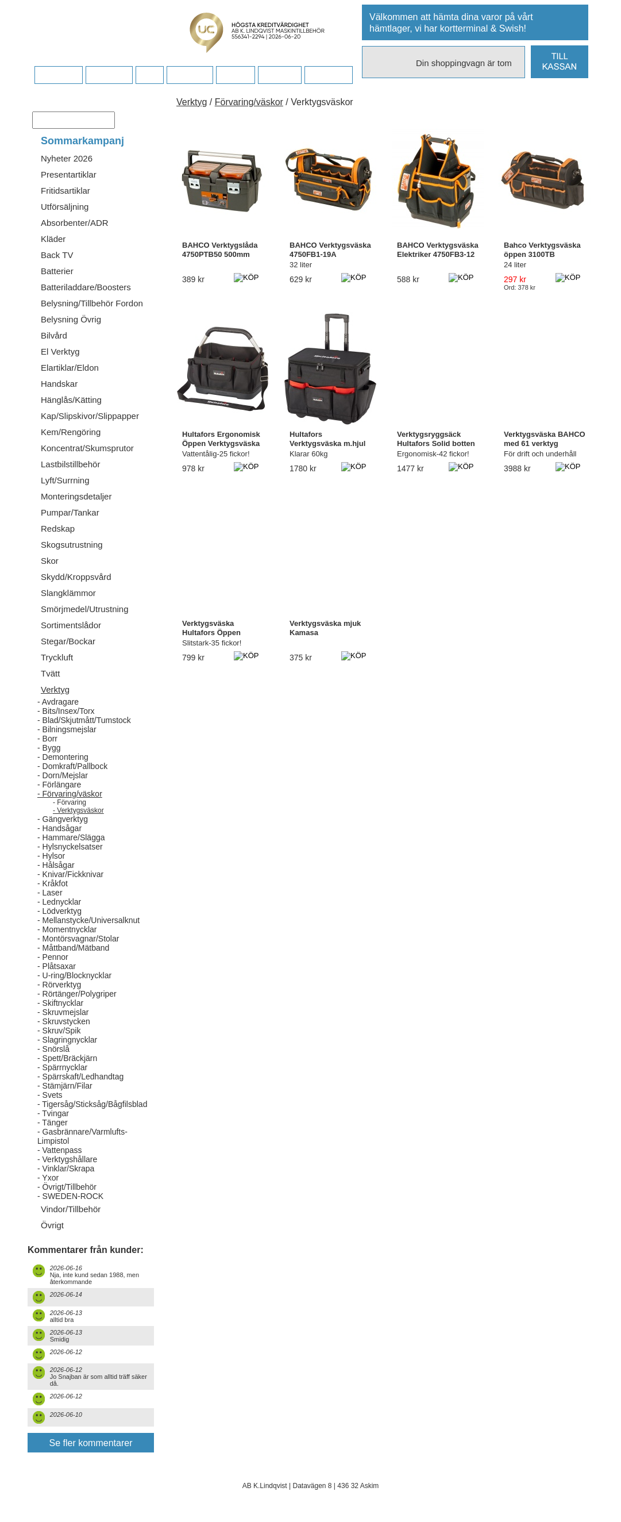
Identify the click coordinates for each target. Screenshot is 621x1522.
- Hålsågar (56, 865)
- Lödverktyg (59, 911)
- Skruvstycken (63, 1021)
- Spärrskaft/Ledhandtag (80, 1076)
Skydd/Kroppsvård (76, 577)
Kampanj (279, 75)
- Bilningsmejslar (67, 729)
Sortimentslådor (71, 625)
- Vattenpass (59, 1150)
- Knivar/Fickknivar (70, 874)
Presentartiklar (69, 174)
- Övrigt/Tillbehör (67, 1187)
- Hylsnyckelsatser (70, 846)
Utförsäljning (64, 207)
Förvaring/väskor (249, 102)
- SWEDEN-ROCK (70, 1196)
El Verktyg (60, 351)
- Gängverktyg (62, 819)
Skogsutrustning (72, 544)
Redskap (58, 528)
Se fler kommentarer (91, 1443)
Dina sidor (328, 75)
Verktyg (55, 689)
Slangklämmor (68, 593)
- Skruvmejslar (62, 1012)
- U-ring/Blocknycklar (74, 975)
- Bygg (48, 747)
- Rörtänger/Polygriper (77, 993)
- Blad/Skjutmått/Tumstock (84, 720)
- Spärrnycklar (62, 1067)
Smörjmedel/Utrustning (85, 609)
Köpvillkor (108, 75)
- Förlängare (59, 784)
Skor (50, 561)
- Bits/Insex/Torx (66, 711)
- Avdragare (58, 701)
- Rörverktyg (59, 984)
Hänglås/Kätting (71, 400)
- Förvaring (69, 802)
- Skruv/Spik (58, 1030)
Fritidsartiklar (65, 190)
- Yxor (48, 1177)
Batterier (57, 271)
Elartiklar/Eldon (70, 367)
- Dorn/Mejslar (62, 775)
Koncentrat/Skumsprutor (87, 448)
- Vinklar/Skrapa (65, 1168)
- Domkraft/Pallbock (72, 766)
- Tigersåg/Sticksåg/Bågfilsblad (92, 1104)
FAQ (149, 75)
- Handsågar (59, 828)
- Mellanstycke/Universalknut (88, 920)
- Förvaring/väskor (69, 793)
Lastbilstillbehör (70, 464)
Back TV (57, 255)
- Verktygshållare (67, 1159)
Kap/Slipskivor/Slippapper (90, 416)
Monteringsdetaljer (76, 496)
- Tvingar (53, 1113)
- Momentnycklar (67, 929)
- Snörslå (53, 1049)
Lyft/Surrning (65, 480)
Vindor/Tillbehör (71, 1209)
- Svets (50, 1095)
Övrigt (52, 1225)
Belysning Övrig (71, 319)
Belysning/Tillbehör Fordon (92, 303)
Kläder (53, 239)
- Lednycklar (59, 901)
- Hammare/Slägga (71, 837)
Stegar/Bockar (68, 641)
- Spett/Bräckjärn (67, 1058)
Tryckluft (57, 657)
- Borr (47, 738)
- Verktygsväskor (78, 810)
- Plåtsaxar (56, 966)
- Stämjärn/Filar (64, 1085)
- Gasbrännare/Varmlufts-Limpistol (82, 1136)
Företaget (189, 75)
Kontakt (235, 75)
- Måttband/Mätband (73, 947)
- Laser (50, 892)
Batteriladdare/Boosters (86, 287)
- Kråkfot (52, 883)
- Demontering (62, 757)
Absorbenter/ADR (75, 223)
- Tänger (52, 1122)
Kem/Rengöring (71, 432)
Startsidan (58, 75)
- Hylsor (51, 855)
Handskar (59, 384)
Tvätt (50, 673)
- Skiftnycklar (60, 1003)
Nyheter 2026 (66, 158)
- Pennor (52, 957)
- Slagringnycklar (67, 1039)
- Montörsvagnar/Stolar (78, 938)
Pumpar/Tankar (70, 512)
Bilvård (54, 335)
